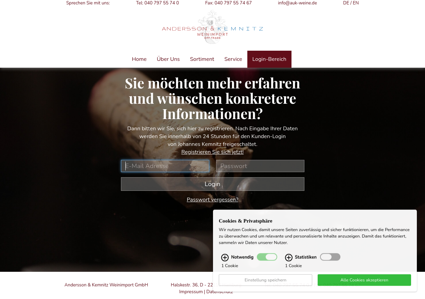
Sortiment (202, 59)
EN (356, 3)
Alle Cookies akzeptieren (364, 286)
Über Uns (168, 59)
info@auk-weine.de (297, 3)
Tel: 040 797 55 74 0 (157, 3)
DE (346, 3)
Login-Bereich (269, 59)
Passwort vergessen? (212, 199)
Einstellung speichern (265, 286)
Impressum (190, 291)
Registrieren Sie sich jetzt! (212, 152)
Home (139, 59)
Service (233, 59)
